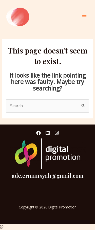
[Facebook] (38, 133)
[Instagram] (56, 133)
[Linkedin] (47, 133)
